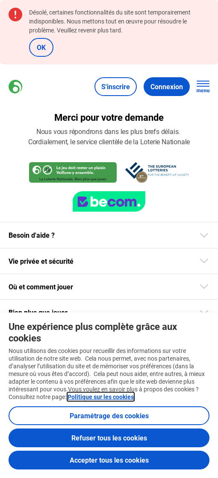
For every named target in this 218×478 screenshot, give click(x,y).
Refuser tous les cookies (109, 437)
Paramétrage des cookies (109, 415)
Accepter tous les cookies (109, 459)
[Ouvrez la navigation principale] (203, 86)
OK (41, 47)
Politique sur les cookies (101, 397)
